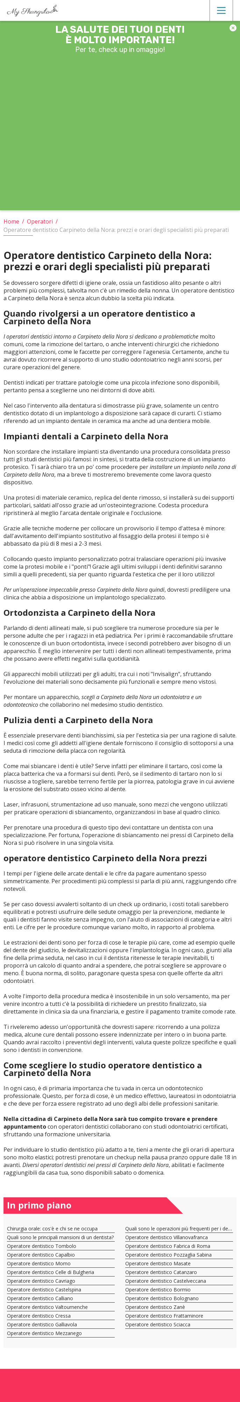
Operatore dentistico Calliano (40, 1298)
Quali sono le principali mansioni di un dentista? (60, 1237)
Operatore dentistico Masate (158, 1263)
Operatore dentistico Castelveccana (165, 1281)
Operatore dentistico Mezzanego (44, 1333)
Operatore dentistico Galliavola (42, 1324)
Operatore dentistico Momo (39, 1263)
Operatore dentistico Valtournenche (47, 1307)
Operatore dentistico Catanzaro (161, 1272)
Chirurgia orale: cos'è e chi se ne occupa (52, 1228)
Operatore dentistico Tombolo (41, 1246)
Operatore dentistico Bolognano (162, 1298)
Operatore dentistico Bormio (158, 1289)
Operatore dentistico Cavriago (41, 1281)
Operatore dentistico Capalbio (41, 1254)
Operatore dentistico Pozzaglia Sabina (168, 1254)
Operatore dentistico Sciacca (157, 1324)
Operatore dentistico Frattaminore (164, 1315)
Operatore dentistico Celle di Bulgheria (50, 1272)
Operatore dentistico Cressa (39, 1315)
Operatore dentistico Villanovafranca (166, 1237)
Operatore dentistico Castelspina (44, 1289)
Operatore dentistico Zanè (155, 1307)
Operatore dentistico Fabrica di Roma (167, 1246)
